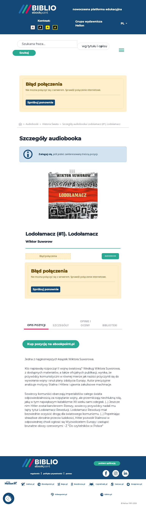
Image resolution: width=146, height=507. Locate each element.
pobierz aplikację (106, 463)
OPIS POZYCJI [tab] (36, 325)
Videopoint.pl (59, 494)
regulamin (35, 474)
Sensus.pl (117, 484)
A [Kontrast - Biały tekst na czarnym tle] (40, 27)
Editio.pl (106, 494)
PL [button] (123, 23)
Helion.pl (27, 484)
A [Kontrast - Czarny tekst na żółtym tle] (48, 27)
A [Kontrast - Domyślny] (33, 27)
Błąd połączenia (48, 256)
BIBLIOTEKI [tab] (109, 325)
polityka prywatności (52, 474)
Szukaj (24, 52)
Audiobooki (32, 124)
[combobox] (93, 46)
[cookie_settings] (8, 498)
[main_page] (20, 124)
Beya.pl (63, 484)
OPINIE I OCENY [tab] (85, 323)
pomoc (69, 474)
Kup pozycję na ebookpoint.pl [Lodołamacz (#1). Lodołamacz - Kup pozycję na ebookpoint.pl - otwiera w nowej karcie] (51, 344)
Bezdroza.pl (78, 484)
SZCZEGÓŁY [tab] (61, 325)
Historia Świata (50, 124)
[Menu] (121, 50)
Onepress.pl (134, 484)
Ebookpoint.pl (46, 484)
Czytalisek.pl (98, 484)
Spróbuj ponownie (40, 102)
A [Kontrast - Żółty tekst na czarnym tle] (55, 27)
